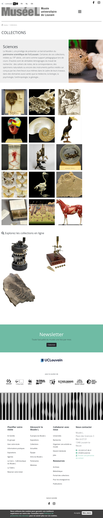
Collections (13, 25)
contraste (8, 4)
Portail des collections (61, 475)
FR (22, 4)
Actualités (33, 448)
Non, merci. (87, 513)
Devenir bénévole (59, 451)
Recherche (57, 440)
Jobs (54, 455)
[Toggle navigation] (80, 12)
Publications (57, 484)
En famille (11, 436)
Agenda (10, 457)
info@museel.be (84, 453)
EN (32, 4)
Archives (56, 467)
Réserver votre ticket (15, 472)
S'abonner (51, 345)
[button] (14, 103)
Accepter (77, 513)
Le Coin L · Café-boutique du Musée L (16, 462)
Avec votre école (13, 444)
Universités (57, 436)
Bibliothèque (57, 471)
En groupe (11, 440)
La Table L (11, 468)
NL (27, 4)
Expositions (11, 452)
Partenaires (34, 461)
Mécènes (33, 465)
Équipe (32, 452)
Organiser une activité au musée (62, 445)
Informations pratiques (16, 448)
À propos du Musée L (38, 436)
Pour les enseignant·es (61, 480)
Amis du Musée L (36, 457)
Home (6, 25)
